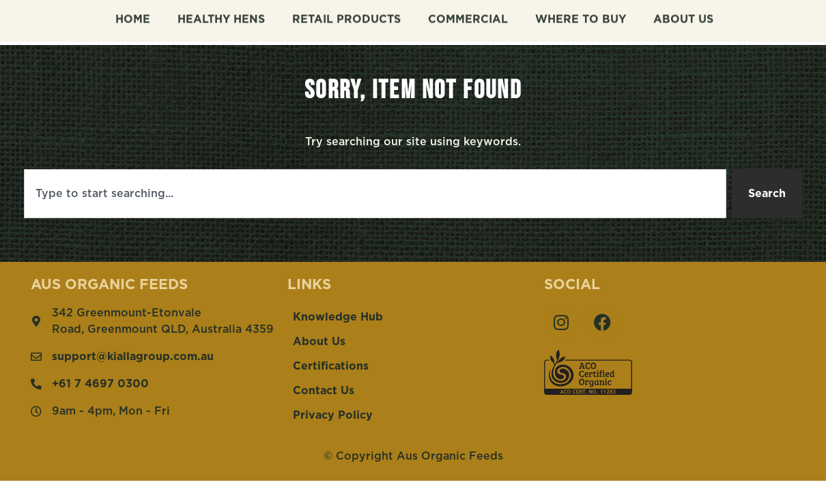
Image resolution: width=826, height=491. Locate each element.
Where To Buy (580, 16)
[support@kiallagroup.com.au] (36, 356)
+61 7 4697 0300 (100, 383)
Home (132, 16)
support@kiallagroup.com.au (133, 356)
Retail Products (346, 16)
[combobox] (375, 193)
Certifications (331, 366)
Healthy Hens (221, 16)
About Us (683, 16)
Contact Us (323, 390)
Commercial (468, 16)
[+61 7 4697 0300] (36, 383)
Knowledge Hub (338, 317)
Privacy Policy (333, 415)
